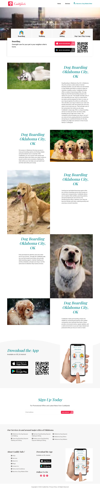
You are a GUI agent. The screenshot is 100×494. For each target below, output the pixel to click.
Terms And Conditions (18, 469)
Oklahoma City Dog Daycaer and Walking (19, 435)
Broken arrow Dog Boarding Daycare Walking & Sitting (40, 439)
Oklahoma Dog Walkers (60, 439)
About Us (14, 461)
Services (67, 3)
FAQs (13, 455)
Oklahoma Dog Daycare (60, 434)
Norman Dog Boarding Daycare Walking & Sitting (41, 435)
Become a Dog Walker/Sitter (84, 3)
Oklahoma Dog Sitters (59, 436)
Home (59, 3)
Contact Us (15, 466)
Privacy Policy (53, 487)
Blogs (13, 463)
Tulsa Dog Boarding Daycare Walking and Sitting (19, 439)
